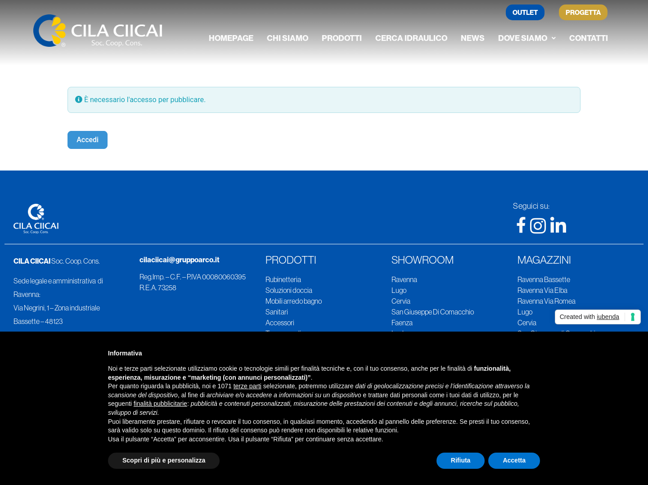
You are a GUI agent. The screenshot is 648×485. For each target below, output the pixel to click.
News (473, 38)
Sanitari (277, 311)
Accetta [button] (514, 460)
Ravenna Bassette (544, 279)
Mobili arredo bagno (294, 300)
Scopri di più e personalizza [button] (163, 460)
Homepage (231, 38)
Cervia (401, 300)
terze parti (247, 386)
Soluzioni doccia (289, 290)
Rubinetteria (283, 279)
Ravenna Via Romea (547, 300)
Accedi (87, 139)
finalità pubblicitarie (160, 403)
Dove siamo (527, 38)
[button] (526, 38)
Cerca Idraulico (411, 38)
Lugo (399, 290)
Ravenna (404, 279)
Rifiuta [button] (461, 460)
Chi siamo (287, 38)
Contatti (588, 38)
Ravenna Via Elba (542, 290)
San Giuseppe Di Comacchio (433, 311)
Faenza (402, 322)
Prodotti (342, 38)
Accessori (280, 322)
